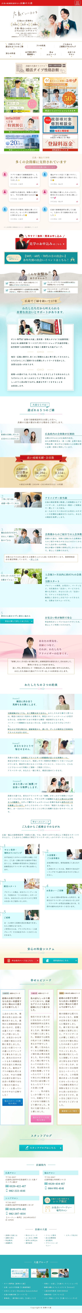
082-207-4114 (17, 1213)
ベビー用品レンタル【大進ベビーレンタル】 (61, 1297)
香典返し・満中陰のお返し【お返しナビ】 (20, 1297)
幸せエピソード (32, 1234)
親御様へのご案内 (69, 1110)
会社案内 (49, 1240)
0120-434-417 (56, 1183)
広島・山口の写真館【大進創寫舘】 (17, 1286)
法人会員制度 (51, 1237)
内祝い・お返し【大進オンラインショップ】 (61, 1283)
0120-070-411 (18, 1208)
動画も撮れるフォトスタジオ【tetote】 (59, 1286)
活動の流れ (10, 1237)
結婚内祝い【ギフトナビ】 (54, 1294)
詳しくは (34, 559)
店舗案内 (9, 1242)
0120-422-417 (18, 1185)
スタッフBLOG (72, 1234)
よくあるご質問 (32, 1237)
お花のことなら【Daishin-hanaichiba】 (21, 1290)
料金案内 (9, 1240)
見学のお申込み (32, 1240)
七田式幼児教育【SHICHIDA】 (56, 1290)
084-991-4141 (56, 1187)
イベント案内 (51, 1234)
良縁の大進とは (12, 1234)
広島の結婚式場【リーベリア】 (16, 1294)
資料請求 (29, 1242)
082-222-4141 (17, 1190)
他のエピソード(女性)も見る (41, 1118)
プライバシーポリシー (52, 1243)
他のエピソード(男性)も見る (12, 1101)
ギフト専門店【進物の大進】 (15, 1283)
